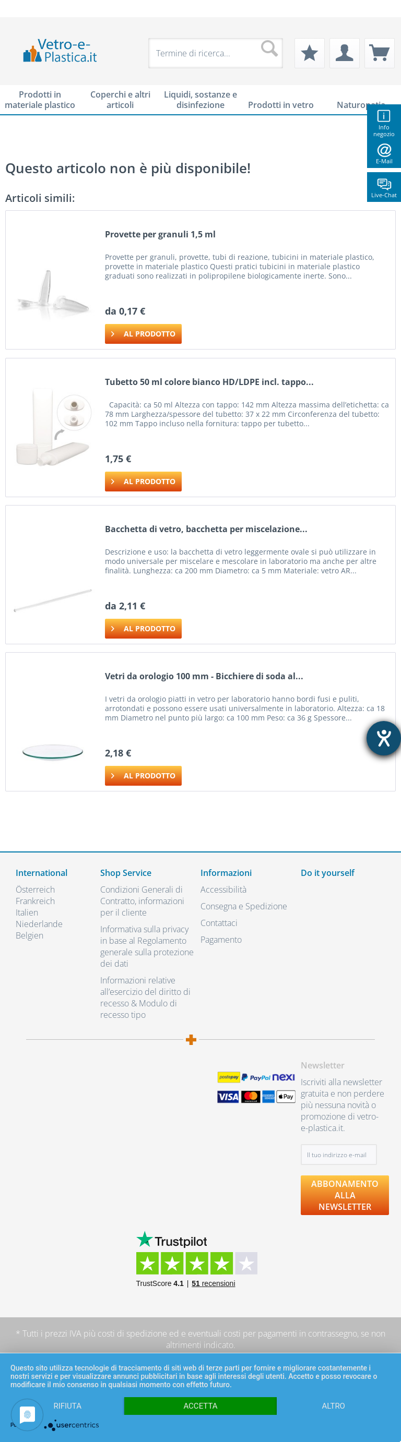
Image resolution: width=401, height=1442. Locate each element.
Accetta (200, 1406)
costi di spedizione (132, 1333)
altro (333, 1406)
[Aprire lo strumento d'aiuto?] (384, 738)
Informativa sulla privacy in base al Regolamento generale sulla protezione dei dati (147, 946)
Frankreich (35, 901)
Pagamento (221, 939)
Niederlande (39, 924)
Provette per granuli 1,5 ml (160, 234)
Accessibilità (223, 889)
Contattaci (219, 923)
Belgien (29, 935)
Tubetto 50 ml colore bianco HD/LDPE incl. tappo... (209, 382)
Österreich (35, 889)
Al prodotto (143, 332)
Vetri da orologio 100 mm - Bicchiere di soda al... (204, 676)
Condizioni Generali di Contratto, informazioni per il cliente (142, 901)
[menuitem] (21, 8)
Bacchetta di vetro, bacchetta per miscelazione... (206, 529)
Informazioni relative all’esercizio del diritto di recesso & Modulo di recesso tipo (145, 997)
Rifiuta (67, 1406)
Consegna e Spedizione (243, 906)
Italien (27, 912)
